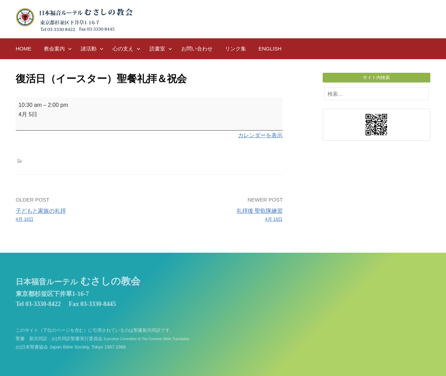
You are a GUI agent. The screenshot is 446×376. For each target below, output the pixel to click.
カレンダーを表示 (260, 135)
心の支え (123, 49)
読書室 (157, 49)
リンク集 (235, 49)
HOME (23, 49)
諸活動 (89, 49)
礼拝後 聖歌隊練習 (219, 215)
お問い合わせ (197, 49)
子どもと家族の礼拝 (80, 215)
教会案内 (54, 49)
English (270, 49)
